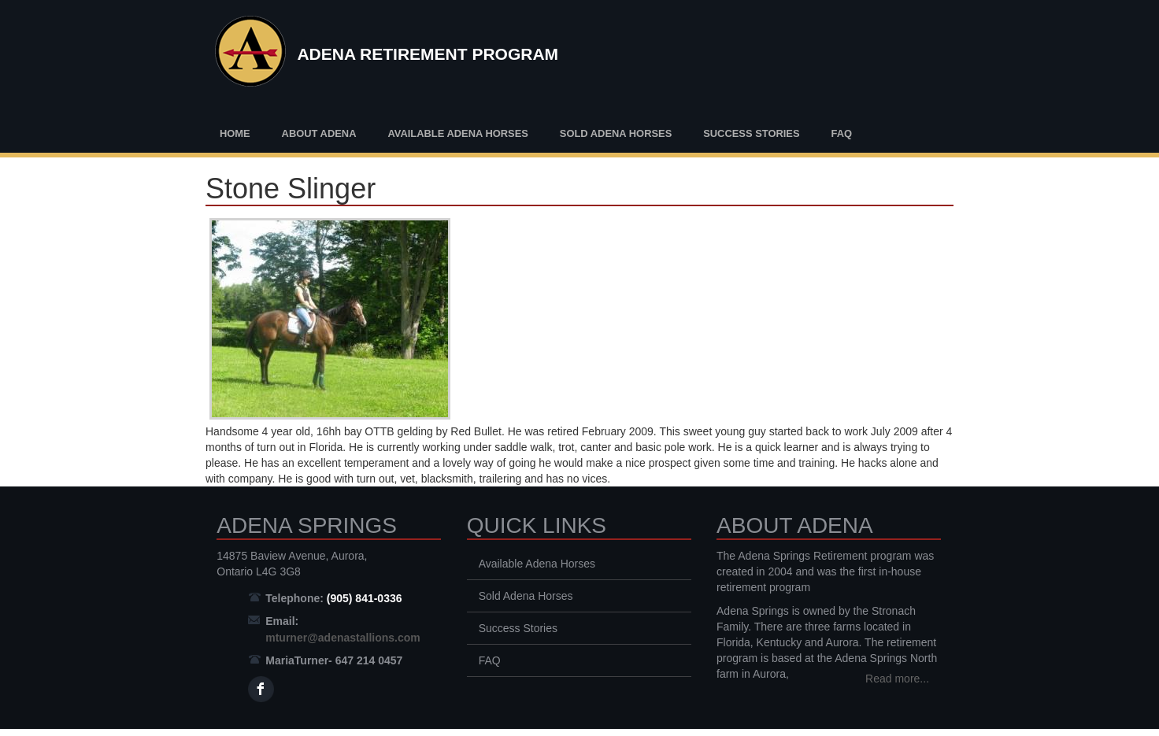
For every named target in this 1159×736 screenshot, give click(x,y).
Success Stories (751, 133)
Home (235, 133)
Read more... (897, 678)
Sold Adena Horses (616, 133)
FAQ (841, 133)
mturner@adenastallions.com (342, 637)
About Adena (319, 133)
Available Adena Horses (457, 133)
